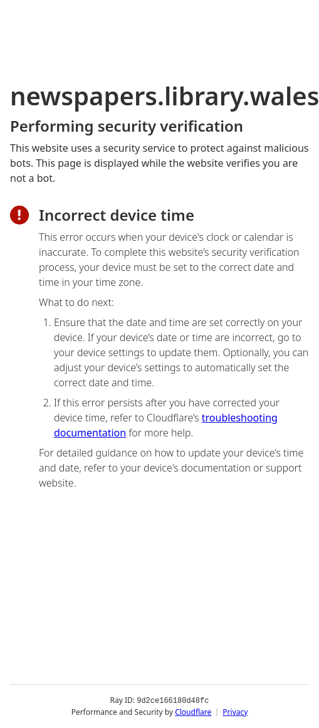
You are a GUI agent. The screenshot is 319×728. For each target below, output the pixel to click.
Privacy (235, 712)
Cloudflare (193, 712)
